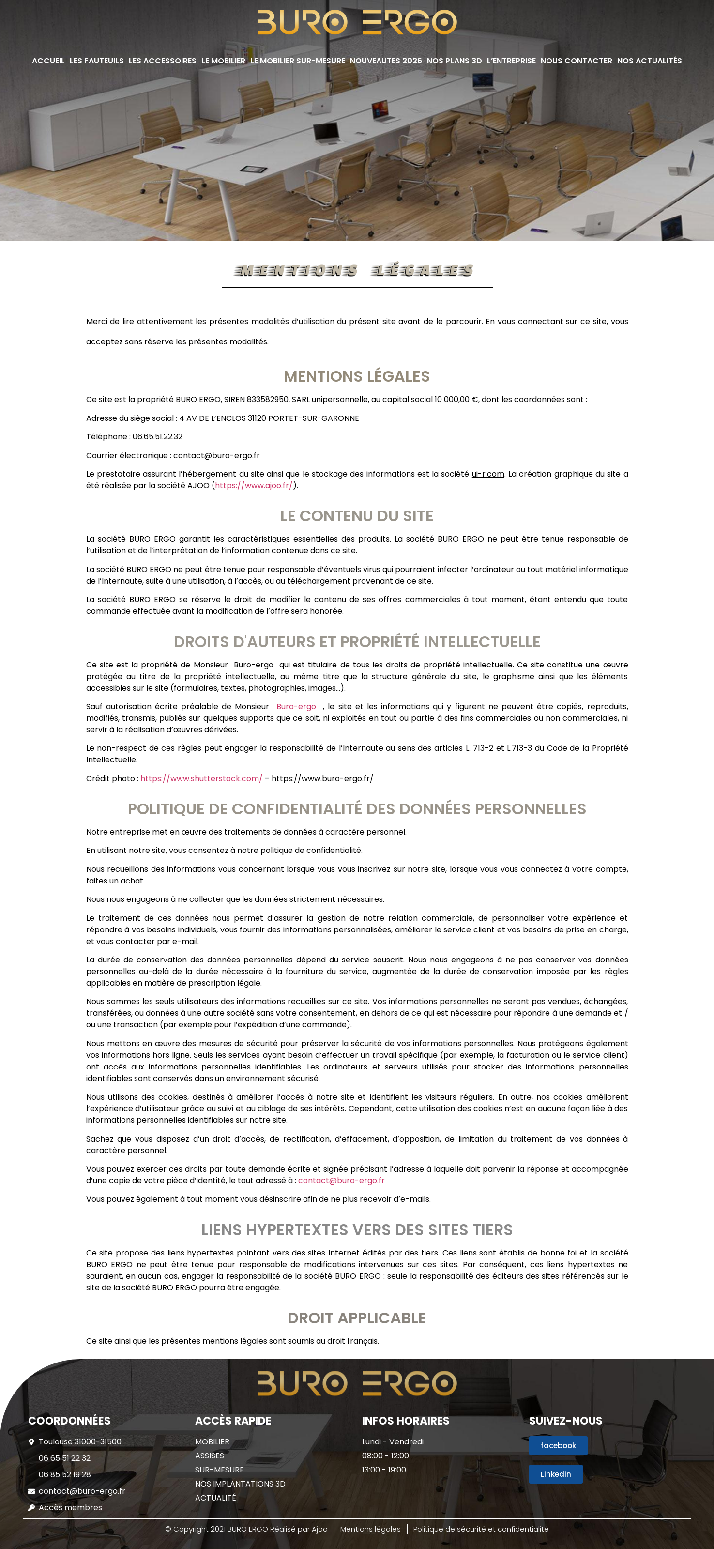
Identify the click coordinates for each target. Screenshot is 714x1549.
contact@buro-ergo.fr (341, 1180)
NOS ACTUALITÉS (649, 60)
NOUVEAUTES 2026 (386, 60)
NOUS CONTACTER (576, 60)
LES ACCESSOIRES (163, 60)
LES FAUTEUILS (97, 60)
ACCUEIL (48, 60)
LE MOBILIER (223, 60)
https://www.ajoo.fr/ (254, 485)
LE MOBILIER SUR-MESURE (297, 60)
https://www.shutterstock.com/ (201, 778)
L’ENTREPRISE (511, 60)
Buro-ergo (299, 706)
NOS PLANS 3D (454, 60)
